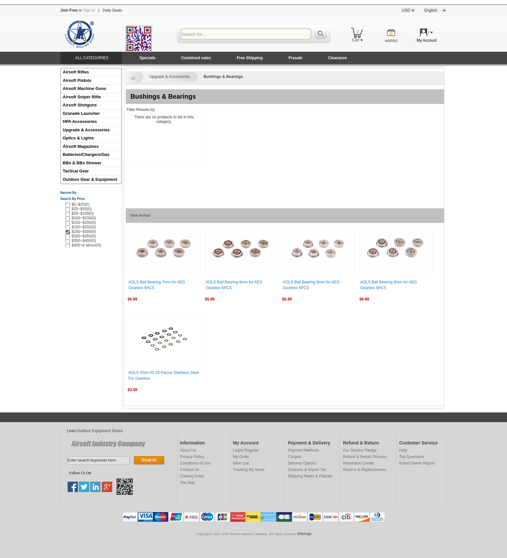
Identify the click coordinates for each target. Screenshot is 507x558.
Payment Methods (303, 450)
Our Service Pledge (360, 450)
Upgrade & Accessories (86, 129)
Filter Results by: (141, 109)
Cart (357, 40)
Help (403, 450)
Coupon (295, 456)
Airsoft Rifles (76, 72)
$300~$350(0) (84, 236)
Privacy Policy (192, 456)
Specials (148, 58)
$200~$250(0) (84, 227)
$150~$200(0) (84, 222)
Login (238, 450)
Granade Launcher (81, 113)
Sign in (89, 10)
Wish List (241, 463)
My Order (241, 456)
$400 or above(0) (86, 245)
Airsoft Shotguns (80, 105)
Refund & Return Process (365, 456)
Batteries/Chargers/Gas (86, 154)
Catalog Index (192, 476)
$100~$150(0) (84, 218)
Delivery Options (302, 463)
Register (252, 450)
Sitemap (304, 533)
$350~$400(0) (84, 240)
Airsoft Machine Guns (84, 88)
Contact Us (189, 469)
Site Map (187, 482)
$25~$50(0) (82, 209)
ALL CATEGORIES (91, 58)
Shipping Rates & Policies (310, 476)
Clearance (337, 58)
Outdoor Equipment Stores (100, 431)
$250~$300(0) (84, 231)
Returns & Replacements (364, 469)
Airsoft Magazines (81, 146)
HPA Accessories (80, 121)
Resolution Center (358, 463)
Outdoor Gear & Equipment (90, 179)
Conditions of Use (195, 463)
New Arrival (140, 215)
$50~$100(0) (83, 213)
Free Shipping (250, 58)
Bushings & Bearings (223, 76)
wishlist (391, 40)
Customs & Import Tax (307, 469)
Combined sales (196, 58)
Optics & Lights (78, 138)
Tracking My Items (249, 469)
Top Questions (411, 456)
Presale (295, 58)
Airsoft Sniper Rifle (82, 96)
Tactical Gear (76, 171)
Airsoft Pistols (77, 80)
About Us (188, 450)
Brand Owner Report (417, 463)
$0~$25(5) (81, 204)
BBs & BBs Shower (82, 162)
